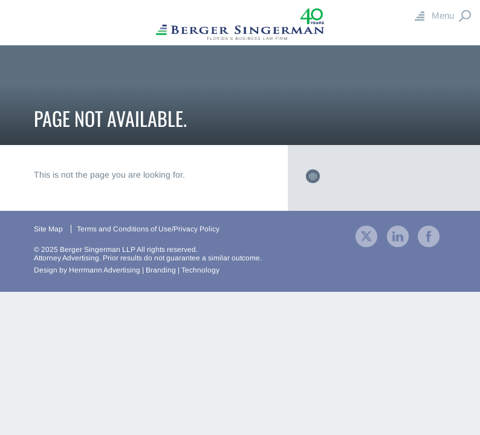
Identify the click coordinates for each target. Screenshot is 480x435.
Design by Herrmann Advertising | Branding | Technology (126, 270)
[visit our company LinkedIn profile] (398, 235)
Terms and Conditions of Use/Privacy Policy (148, 229)
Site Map (48, 229)
